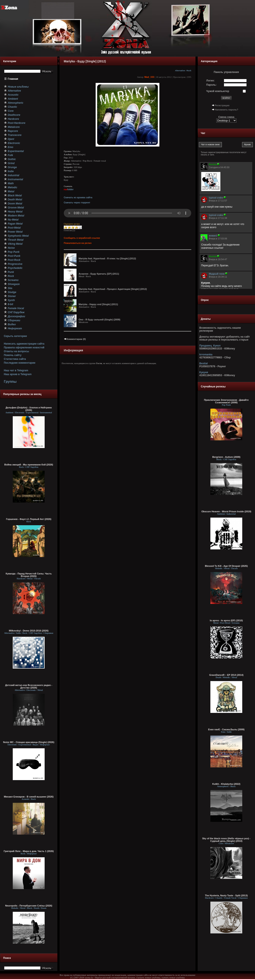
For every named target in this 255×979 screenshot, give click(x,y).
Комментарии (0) (75, 339)
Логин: (210, 80)
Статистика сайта (15, 359)
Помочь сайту (12, 355)
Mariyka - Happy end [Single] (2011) (98, 304)
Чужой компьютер (217, 91)
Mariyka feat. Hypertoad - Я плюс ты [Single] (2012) (107, 258)
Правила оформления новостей (24, 347)
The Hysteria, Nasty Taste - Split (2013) (226, 895)
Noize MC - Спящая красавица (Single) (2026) (28, 742)
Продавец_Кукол (210, 345)
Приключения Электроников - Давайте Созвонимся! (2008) (226, 401)
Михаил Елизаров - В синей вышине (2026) (29, 796)
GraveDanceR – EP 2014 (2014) (226, 675)
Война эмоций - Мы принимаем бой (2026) (28, 464)
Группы (10, 381)
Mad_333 (149, 77)
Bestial (203, 363)
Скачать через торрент (77, 202)
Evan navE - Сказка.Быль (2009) (226, 729)
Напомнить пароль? (226, 109)
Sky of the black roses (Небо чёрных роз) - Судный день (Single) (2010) (226, 839)
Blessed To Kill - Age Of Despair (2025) (226, 566)
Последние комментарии (19, 362)
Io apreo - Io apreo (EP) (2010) (226, 620)
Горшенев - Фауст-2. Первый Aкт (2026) (28, 519)
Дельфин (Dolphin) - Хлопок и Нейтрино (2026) (29, 408)
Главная (13, 78)
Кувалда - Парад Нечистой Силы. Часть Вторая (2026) (29, 574)
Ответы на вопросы (16, 351)
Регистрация (222, 105)
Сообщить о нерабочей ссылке (82, 238)
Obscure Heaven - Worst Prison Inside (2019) (226, 511)
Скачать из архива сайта (78, 197)
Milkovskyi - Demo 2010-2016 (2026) (29, 630)
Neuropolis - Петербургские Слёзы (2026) (28, 905)
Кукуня (203, 372)
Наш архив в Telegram (17, 374)
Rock (189, 71)
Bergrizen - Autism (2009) (226, 457)
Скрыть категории (15, 336)
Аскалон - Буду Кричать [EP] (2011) (99, 273)
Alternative (180, 71)
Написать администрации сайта (24, 343)
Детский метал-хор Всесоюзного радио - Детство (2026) (28, 686)
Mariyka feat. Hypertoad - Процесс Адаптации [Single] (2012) (113, 289)
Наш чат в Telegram (16, 370)
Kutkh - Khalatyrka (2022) (226, 784)
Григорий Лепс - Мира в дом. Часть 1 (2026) (29, 851)
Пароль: (211, 84)
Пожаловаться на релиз (77, 243)
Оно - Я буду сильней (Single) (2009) (99, 319)
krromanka (205, 354)
